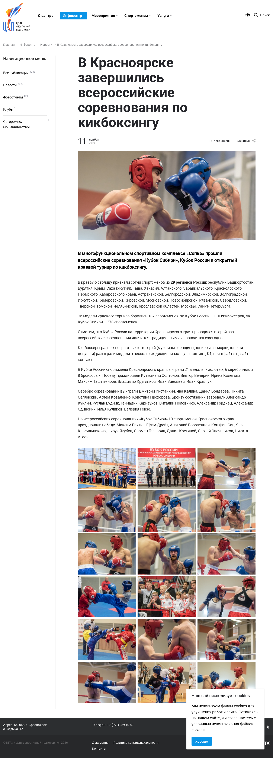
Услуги (163, 15)
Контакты (99, 749)
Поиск (265, 15)
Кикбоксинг (221, 140)
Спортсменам (136, 15)
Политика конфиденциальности (135, 743)
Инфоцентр (72, 15)
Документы (100, 743)
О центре (45, 15)
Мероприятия (103, 15)
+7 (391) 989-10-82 (120, 725)
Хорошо (201, 741)
